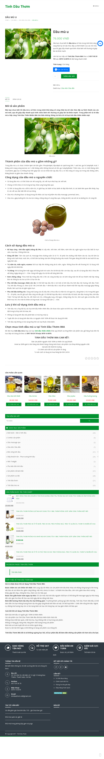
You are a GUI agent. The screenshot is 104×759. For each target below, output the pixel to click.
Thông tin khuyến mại (63, 685)
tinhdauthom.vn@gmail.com (21, 696)
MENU (96, 6)
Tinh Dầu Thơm (21, 734)
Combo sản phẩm (13, 438)
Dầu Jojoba (71, 396)
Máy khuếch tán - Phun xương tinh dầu (21, 457)
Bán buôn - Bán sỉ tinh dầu (16, 433)
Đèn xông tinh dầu (13, 452)
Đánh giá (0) (17, 99)
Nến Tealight (12, 461)
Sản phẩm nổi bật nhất (15, 471)
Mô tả (7, 99)
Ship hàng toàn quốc (63, 688)
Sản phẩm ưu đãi (13, 476)
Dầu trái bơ (33, 396)
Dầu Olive (51, 396)
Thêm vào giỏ (69, 76)
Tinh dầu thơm (12, 480)
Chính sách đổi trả (62, 681)
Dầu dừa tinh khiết (13, 396)
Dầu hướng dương (90, 396)
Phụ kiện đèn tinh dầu (15, 466)
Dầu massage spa (13, 442)
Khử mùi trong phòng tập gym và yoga (19, 724)
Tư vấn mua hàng (61, 678)
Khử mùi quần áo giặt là (13, 717)
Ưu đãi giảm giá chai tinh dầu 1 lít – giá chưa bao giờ (23, 710)
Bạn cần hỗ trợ (62, 69)
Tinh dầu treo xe (13, 485)
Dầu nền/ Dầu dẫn (67, 88)
